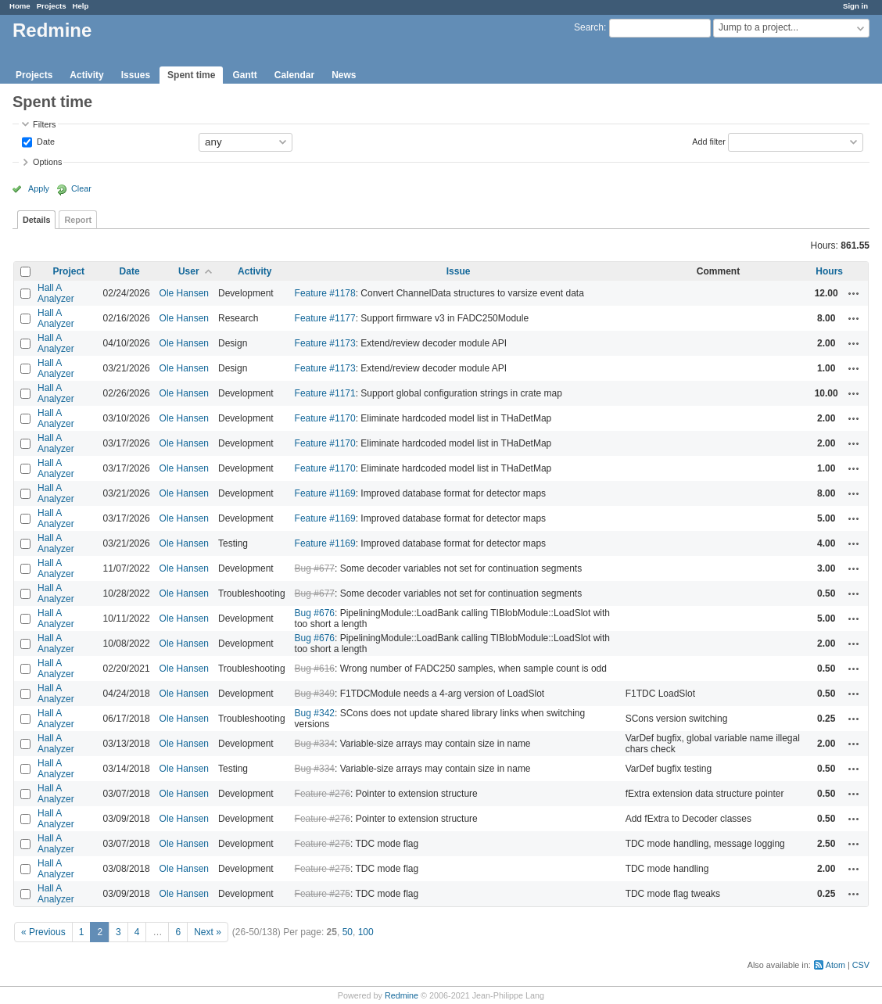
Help (81, 6)
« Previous (43, 932)
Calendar (294, 75)
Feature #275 (322, 843)
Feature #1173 (325, 343)
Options (47, 162)
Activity (86, 75)
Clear (81, 188)
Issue (458, 271)
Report (77, 219)
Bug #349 (315, 693)
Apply (38, 188)
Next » (207, 932)
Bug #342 (315, 713)
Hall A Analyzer (56, 293)
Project (68, 271)
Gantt (244, 75)
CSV (860, 965)
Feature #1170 (325, 418)
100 (366, 932)
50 (347, 932)
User (188, 271)
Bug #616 (315, 668)
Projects (51, 6)
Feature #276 (322, 793)
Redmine (401, 995)
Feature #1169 (325, 493)
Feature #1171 (325, 393)
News (344, 75)
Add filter (709, 140)
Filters (44, 124)
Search (589, 27)
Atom (835, 965)
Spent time (191, 75)
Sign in (855, 6)
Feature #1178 (325, 293)
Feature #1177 (325, 318)
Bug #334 (315, 743)
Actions (854, 293)
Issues (135, 75)
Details (36, 219)
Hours (829, 271)
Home (19, 6)
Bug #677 (315, 568)
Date (44, 140)
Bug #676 (315, 613)
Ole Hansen (184, 293)
